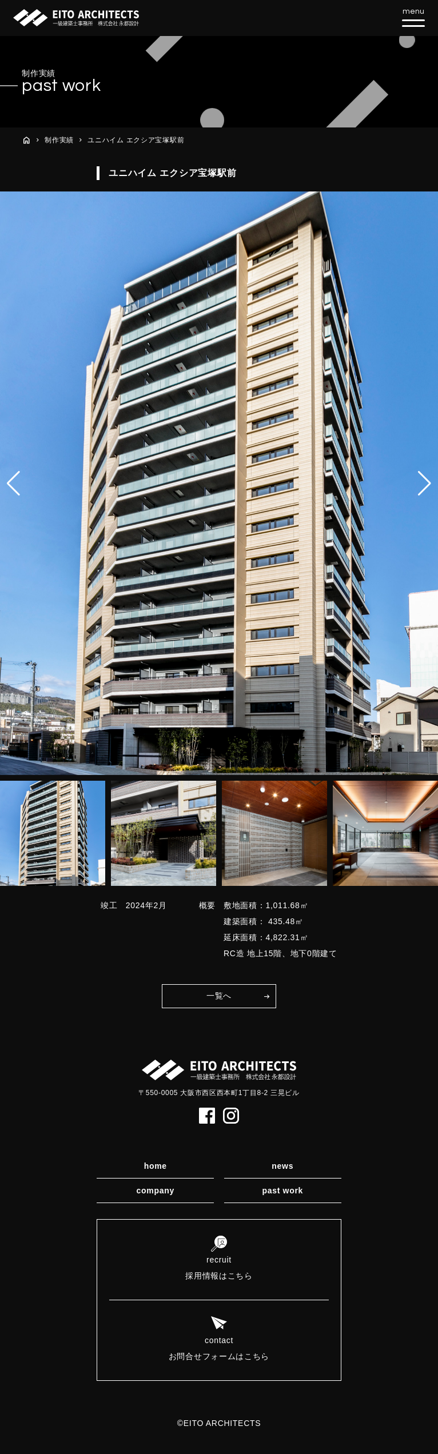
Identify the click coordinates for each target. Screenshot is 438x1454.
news (282, 1166)
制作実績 (59, 140)
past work (282, 1190)
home (155, 1166)
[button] (424, 483)
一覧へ (219, 995)
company (155, 1190)
